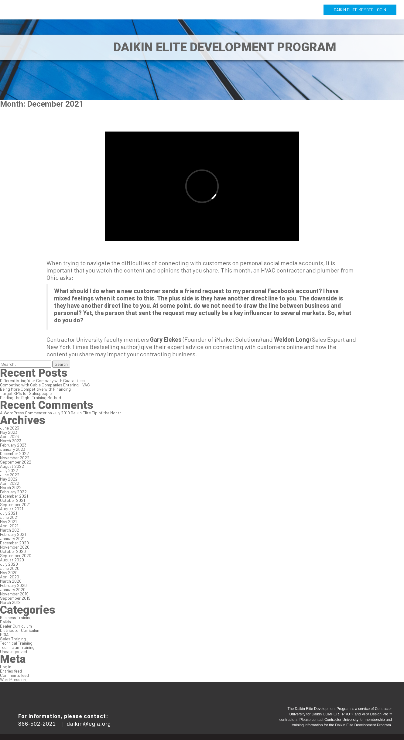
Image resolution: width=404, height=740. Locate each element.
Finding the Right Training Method (30, 397)
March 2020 (11, 581)
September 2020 (15, 555)
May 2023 (8, 432)
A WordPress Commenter (23, 412)
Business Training (16, 617)
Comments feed (14, 675)
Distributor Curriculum (20, 630)
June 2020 (9, 568)
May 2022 (9, 478)
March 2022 (11, 487)
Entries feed (11, 670)
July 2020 (9, 564)
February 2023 (13, 444)
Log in (5, 666)
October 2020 (13, 551)
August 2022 (12, 466)
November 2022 (14, 457)
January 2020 (13, 589)
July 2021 (8, 513)
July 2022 (9, 470)
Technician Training (17, 647)
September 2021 (15, 504)
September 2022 (15, 461)
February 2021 (13, 534)
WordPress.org (14, 679)
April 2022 (9, 483)
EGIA (4, 634)
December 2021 (14, 495)
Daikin (5, 621)
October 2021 (12, 500)
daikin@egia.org (89, 724)
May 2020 (9, 572)
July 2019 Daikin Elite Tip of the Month (87, 412)
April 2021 (9, 525)
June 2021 (9, 517)
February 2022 (13, 491)
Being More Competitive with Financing (35, 389)
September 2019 (15, 598)
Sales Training (13, 638)
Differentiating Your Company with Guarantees (42, 380)
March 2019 (10, 602)
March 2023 (10, 440)
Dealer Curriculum (16, 626)
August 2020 (12, 559)
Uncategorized (13, 651)
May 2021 (8, 521)
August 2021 (11, 508)
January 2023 (12, 449)
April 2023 (9, 436)
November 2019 (14, 593)
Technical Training (16, 643)
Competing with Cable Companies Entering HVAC (45, 384)
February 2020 (13, 585)
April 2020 (9, 576)
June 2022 (9, 474)
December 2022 (14, 453)
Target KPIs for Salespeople (26, 393)
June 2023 (9, 427)
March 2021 (10, 530)
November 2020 (14, 547)
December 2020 (14, 542)
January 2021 (12, 538)
